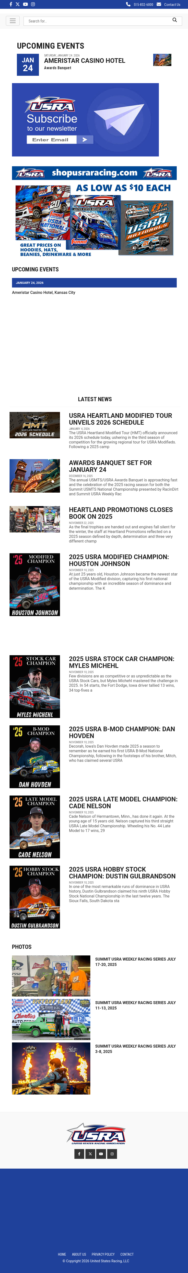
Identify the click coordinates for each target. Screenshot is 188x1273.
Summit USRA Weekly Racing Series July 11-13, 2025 (135, 1005)
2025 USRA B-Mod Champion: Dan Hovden (122, 732)
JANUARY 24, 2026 (30, 283)
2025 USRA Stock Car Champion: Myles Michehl (122, 662)
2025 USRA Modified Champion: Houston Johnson (119, 560)
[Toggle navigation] (13, 21)
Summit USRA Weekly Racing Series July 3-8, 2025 (135, 1049)
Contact (127, 1254)
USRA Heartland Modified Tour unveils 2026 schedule (120, 419)
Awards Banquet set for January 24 (110, 466)
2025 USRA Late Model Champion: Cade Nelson (123, 802)
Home (62, 1254)
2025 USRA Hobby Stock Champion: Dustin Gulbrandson (122, 873)
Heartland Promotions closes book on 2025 (121, 513)
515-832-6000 (139, 4)
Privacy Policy (103, 1254)
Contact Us (168, 4)
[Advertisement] (96, 337)
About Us (79, 1254)
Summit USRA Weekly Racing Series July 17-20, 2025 (135, 962)
